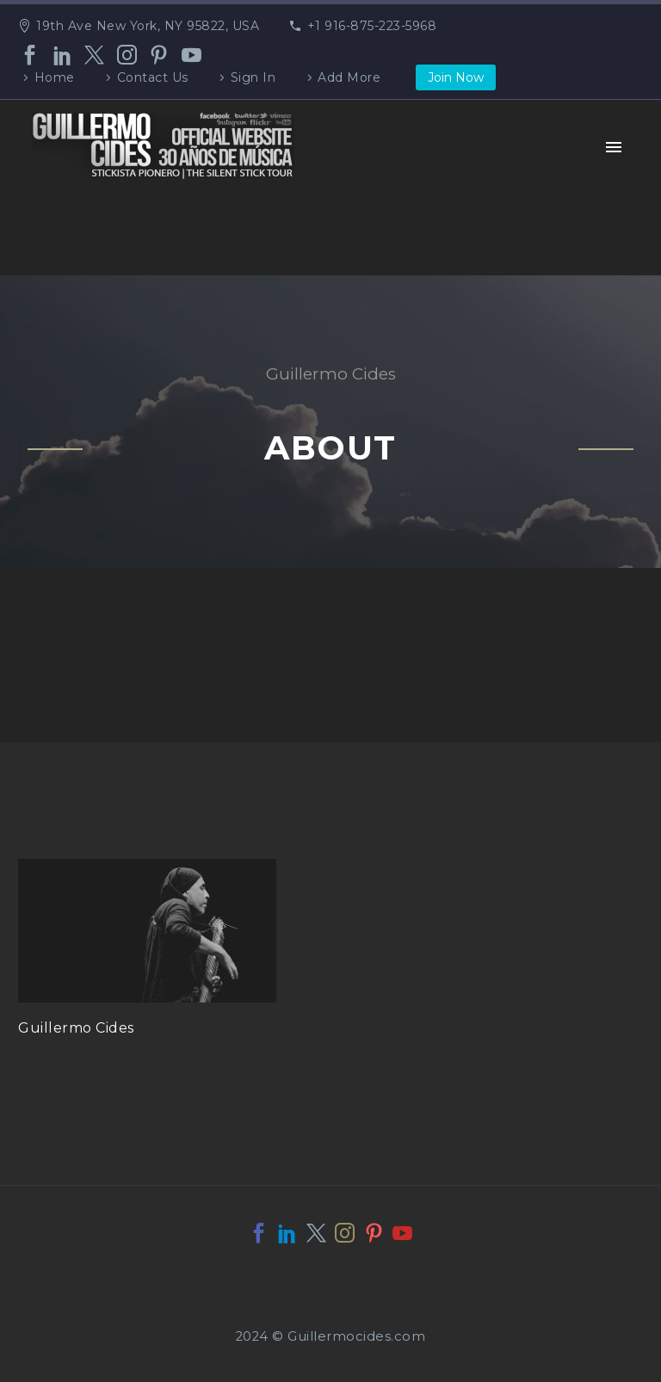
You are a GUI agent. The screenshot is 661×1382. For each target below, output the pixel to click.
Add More (349, 77)
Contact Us (152, 77)
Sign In (253, 77)
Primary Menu (613, 147)
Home (54, 77)
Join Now (456, 77)
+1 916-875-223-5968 (372, 26)
